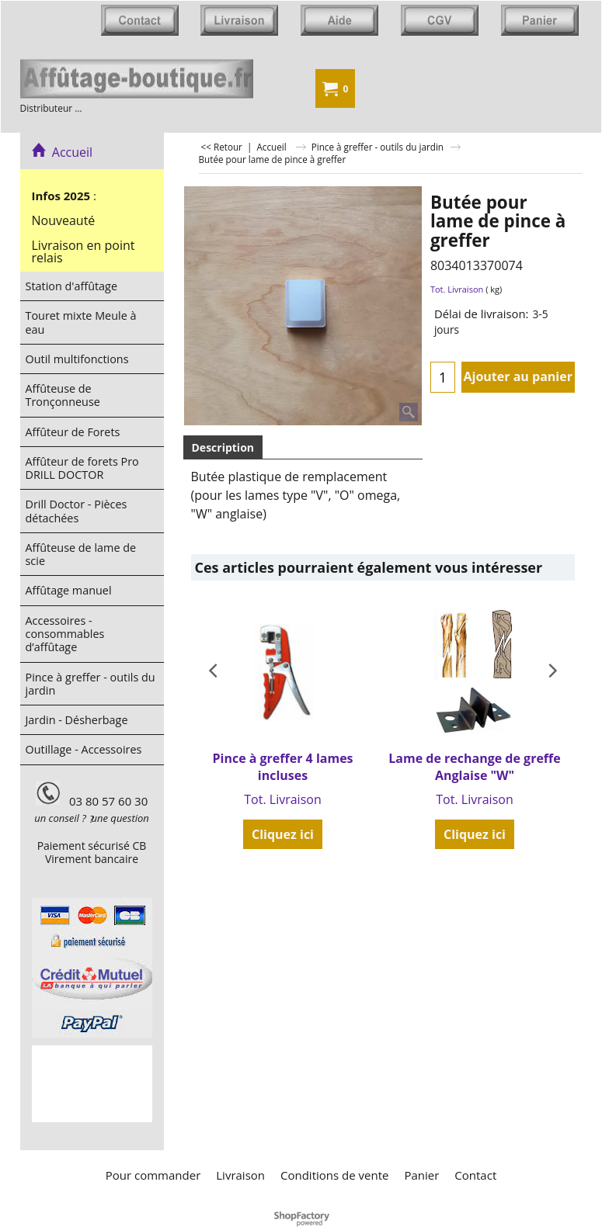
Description (223, 447)
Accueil (62, 152)
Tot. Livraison (456, 289)
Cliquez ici (283, 834)
